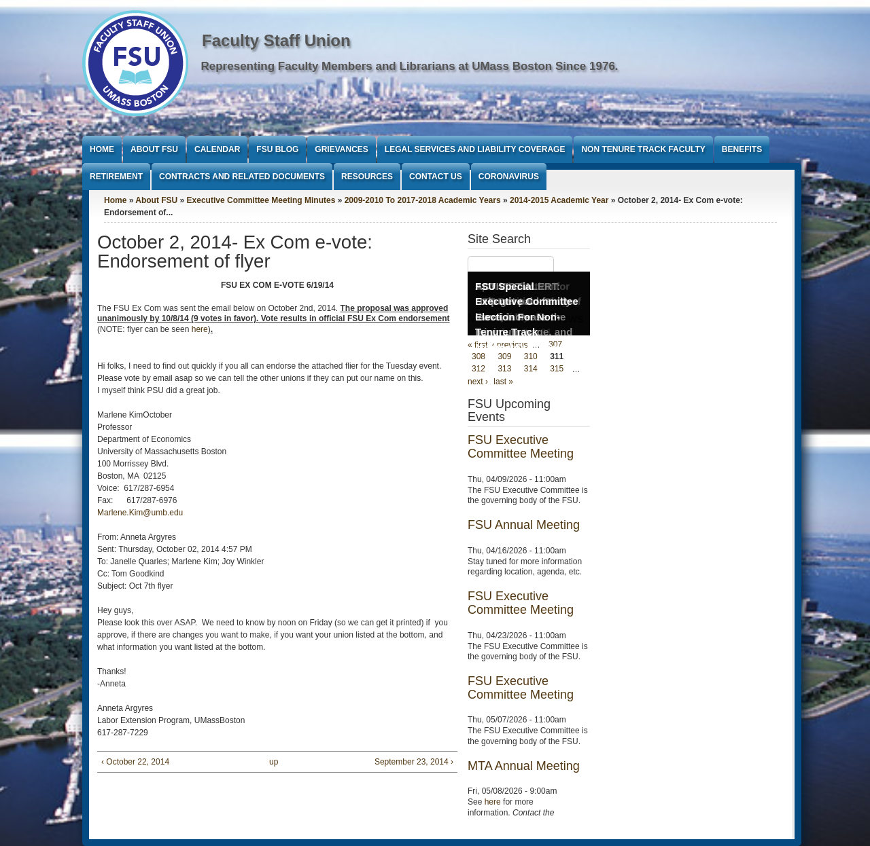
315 (556, 369)
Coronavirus (508, 176)
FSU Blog (277, 149)
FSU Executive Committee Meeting (521, 446)
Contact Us (435, 176)
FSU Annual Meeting (524, 525)
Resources (367, 176)
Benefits (742, 149)
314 (531, 369)
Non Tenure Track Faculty (643, 149)
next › (478, 381)
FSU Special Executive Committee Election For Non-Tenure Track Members (526, 316)
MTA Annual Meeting (524, 766)
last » (503, 381)
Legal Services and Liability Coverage (475, 149)
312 (478, 369)
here (200, 329)
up (273, 762)
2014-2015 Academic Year (559, 200)
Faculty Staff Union (276, 40)
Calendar (217, 149)
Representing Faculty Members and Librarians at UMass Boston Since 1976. (410, 66)
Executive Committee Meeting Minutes (261, 200)
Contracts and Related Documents (242, 176)
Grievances (341, 149)
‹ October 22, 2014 (135, 762)
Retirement (116, 176)
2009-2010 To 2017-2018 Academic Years (423, 200)
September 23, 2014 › (414, 762)
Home (102, 149)
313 (504, 369)
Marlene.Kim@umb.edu (140, 512)
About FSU (154, 149)
